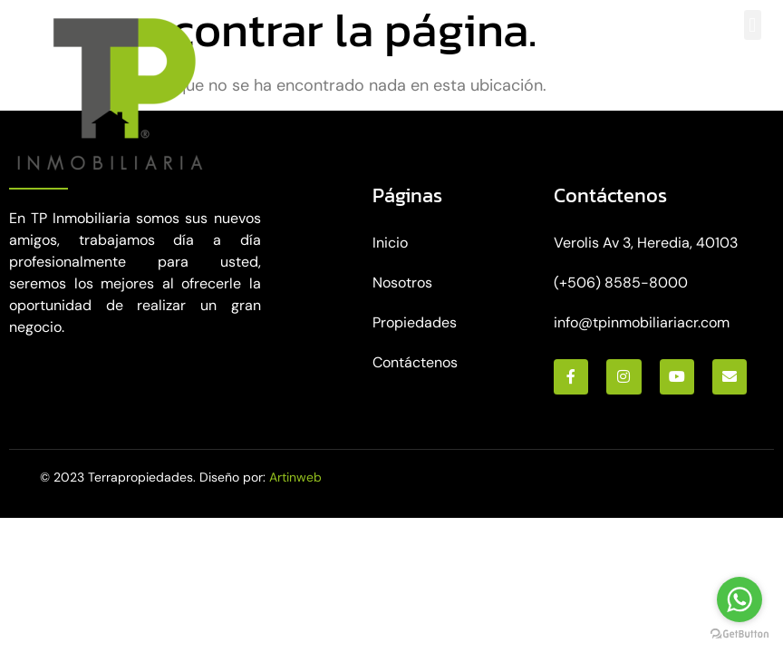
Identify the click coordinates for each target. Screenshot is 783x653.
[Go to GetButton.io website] (739, 634)
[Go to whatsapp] (739, 599)
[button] (752, 25)
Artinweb (295, 477)
